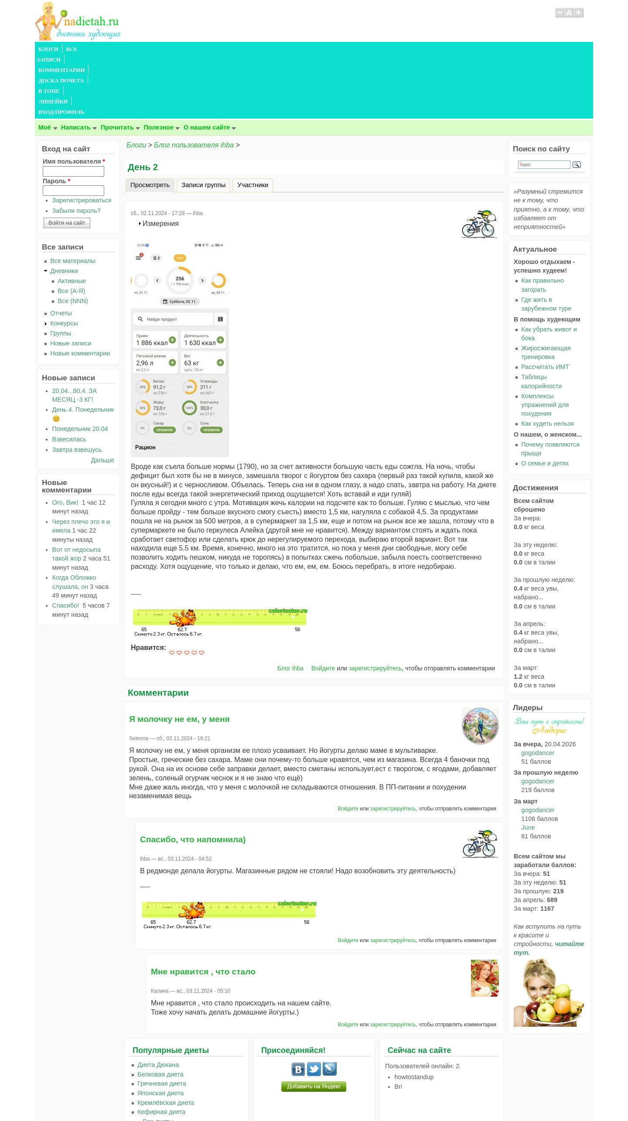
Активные (72, 218)
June (528, 764)
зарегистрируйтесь (375, 605)
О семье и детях (545, 400)
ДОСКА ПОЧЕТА (187, 49)
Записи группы (203, 122)
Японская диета (160, 1030)
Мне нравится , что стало (203, 908)
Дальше (102, 397)
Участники (252, 122)
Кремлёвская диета (165, 1039)
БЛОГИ (48, 49)
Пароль (56, 118)
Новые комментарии (80, 290)
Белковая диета (160, 1011)
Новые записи (70, 280)
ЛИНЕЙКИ (261, 49)
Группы (60, 270)
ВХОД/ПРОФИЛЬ (306, 49)
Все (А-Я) (71, 228)
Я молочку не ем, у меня (179, 656)
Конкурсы (64, 260)
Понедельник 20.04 (80, 365)
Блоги (136, 82)
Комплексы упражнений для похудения (545, 342)
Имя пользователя (74, 98)
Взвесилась (69, 376)
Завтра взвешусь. (77, 386)
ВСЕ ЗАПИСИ (84, 49)
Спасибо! (66, 542)
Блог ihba (290, 605)
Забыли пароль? (76, 147)
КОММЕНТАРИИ (133, 49)
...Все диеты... (157, 1058)
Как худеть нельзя (547, 360)
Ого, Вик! (66, 439)
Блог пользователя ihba (194, 82)
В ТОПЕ (228, 49)
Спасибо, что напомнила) (193, 776)
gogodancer (537, 690)
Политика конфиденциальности (334, 1097)
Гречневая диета (161, 1020)
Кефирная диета (161, 1049)
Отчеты (61, 250)
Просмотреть (152, 121)
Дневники (64, 208)
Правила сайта (271, 1097)
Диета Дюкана (158, 1001)
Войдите (323, 605)
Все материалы (73, 198)
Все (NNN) (73, 238)
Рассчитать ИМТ (545, 304)
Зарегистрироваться (82, 137)
